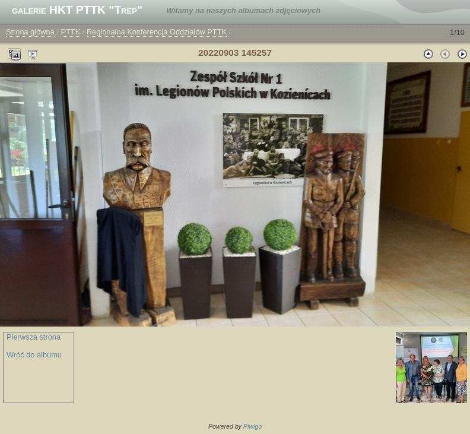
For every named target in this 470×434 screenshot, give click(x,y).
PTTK (70, 31)
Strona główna (30, 31)
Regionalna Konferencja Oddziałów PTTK (157, 31)
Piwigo (252, 426)
